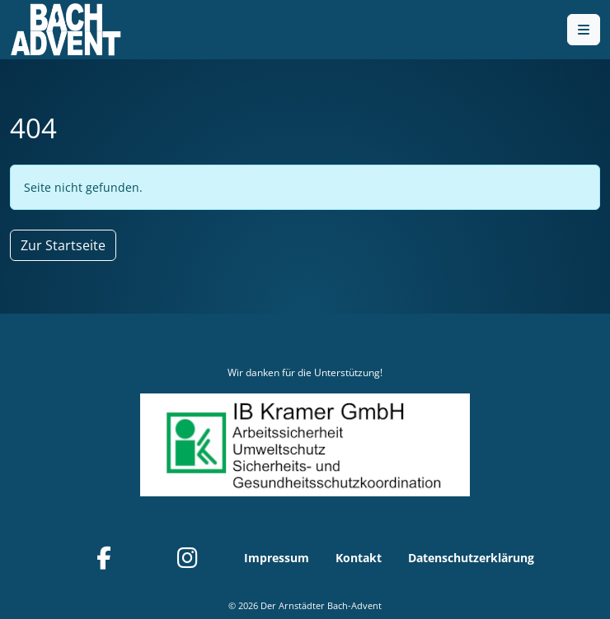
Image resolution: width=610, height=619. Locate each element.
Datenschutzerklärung (471, 557)
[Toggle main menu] (583, 29)
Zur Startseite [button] (63, 245)
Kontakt (359, 557)
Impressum (276, 557)
